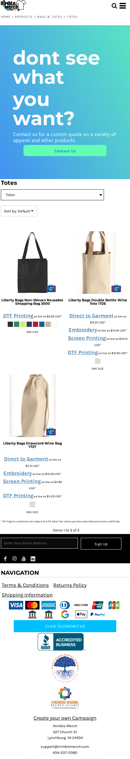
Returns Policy (69, 585)
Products (24, 17)
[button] (65, 668)
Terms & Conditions (25, 585)
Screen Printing (87, 338)
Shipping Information (27, 595)
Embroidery (83, 330)
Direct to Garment (91, 315)
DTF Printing (18, 315)
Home (5, 17)
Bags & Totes (49, 17)
